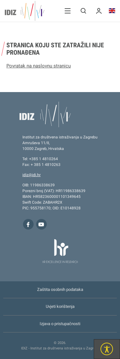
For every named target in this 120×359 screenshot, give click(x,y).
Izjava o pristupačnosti (60, 323)
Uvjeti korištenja (60, 306)
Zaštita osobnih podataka (60, 289)
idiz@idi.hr (31, 175)
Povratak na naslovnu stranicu (38, 66)
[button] (68, 10)
